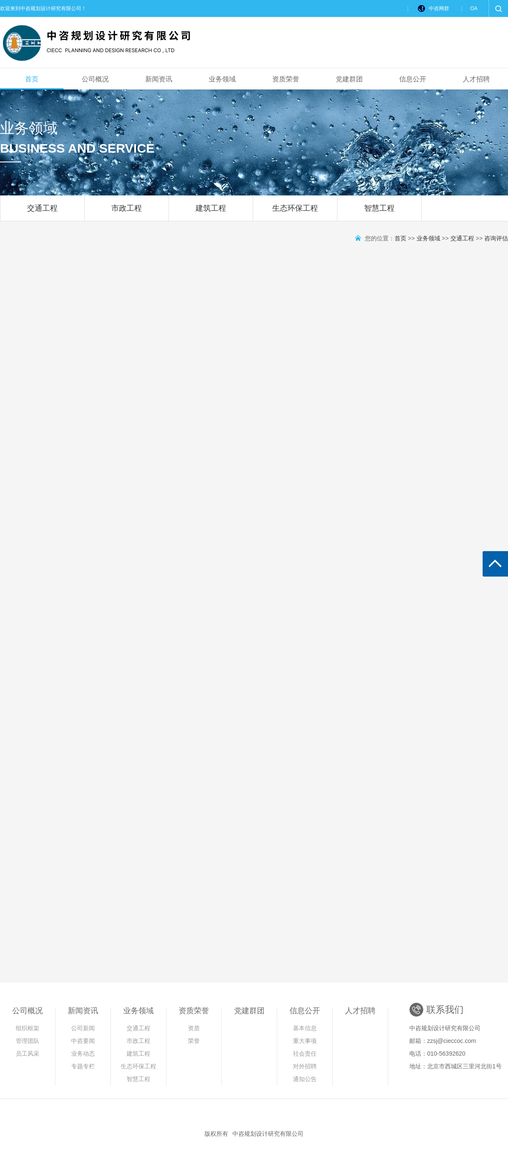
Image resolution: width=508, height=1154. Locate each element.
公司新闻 (83, 1028)
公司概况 (95, 79)
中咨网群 (439, 8)
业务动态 (83, 1053)
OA (474, 8)
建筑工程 (211, 212)
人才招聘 (476, 79)
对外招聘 (305, 1066)
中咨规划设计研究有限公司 (268, 1133)
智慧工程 (379, 212)
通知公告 (305, 1079)
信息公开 (412, 79)
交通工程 (42, 212)
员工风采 (27, 1053)
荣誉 (194, 1040)
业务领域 (222, 79)
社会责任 (305, 1053)
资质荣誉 (285, 79)
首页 (32, 79)
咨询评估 (496, 238)
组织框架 (27, 1028)
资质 (194, 1028)
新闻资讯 (158, 79)
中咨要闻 (83, 1040)
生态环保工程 (295, 212)
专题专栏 (83, 1066)
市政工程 (126, 212)
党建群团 (349, 79)
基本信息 (305, 1028)
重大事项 (305, 1040)
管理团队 (27, 1040)
